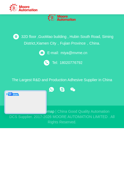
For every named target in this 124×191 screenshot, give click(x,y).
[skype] (62, 89)
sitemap (47, 111)
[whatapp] (51, 89)
